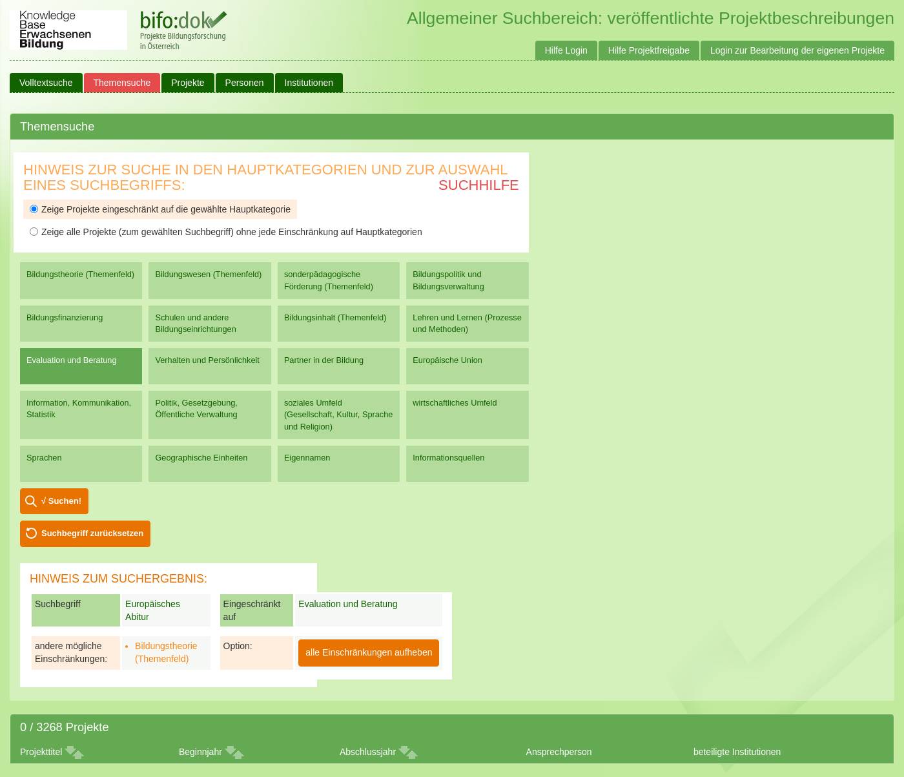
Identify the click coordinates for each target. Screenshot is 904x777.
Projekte (187, 83)
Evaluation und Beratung (71, 360)
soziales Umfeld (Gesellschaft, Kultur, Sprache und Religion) (338, 414)
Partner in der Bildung (324, 360)
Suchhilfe (478, 185)
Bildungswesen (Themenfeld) (208, 274)
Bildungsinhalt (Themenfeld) (335, 317)
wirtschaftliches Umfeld (455, 403)
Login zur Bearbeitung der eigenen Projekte (797, 50)
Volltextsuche (46, 83)
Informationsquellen (448, 457)
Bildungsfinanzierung (64, 317)
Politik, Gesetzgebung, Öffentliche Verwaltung (196, 408)
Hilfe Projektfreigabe (649, 50)
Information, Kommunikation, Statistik (78, 408)
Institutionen (309, 83)
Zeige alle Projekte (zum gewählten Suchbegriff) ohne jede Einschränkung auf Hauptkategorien (226, 232)
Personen (244, 83)
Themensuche (122, 83)
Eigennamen (307, 457)
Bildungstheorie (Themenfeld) (80, 274)
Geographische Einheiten (201, 457)
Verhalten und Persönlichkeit (207, 360)
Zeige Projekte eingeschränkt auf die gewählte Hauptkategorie (160, 209)
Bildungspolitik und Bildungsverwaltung (448, 280)
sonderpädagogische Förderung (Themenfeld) (328, 280)
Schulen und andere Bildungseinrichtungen (195, 323)
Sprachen (44, 457)
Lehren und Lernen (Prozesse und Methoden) (467, 323)
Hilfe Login (566, 50)
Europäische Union (447, 360)
